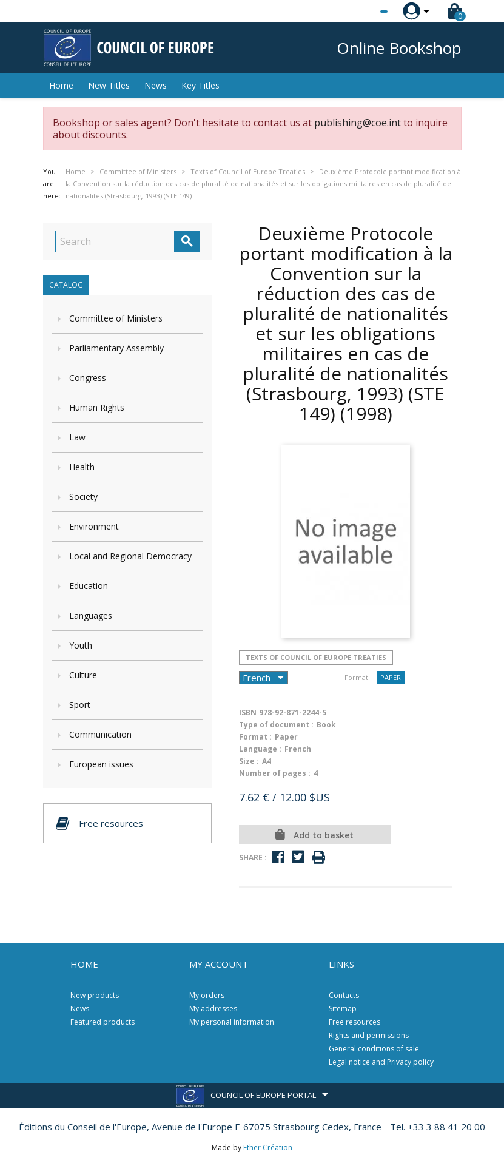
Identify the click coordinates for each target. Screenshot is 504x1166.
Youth (80, 645)
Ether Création (267, 1147)
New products (94, 995)
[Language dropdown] (361, 11)
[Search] (111, 241)
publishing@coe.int (357, 122)
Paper (390, 677)
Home (61, 85)
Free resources (354, 1022)
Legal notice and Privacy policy (381, 1062)
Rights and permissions (369, 1035)
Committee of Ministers (116, 318)
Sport (79, 704)
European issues (101, 764)
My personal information (231, 1022)
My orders (206, 995)
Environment (94, 526)
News (155, 85)
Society (83, 496)
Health (82, 467)
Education (88, 585)
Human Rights (96, 407)
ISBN (248, 712)
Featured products (102, 1022)
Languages (90, 615)
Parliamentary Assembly (116, 348)
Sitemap (343, 1008)
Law (77, 437)
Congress (87, 377)
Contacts (344, 995)
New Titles (109, 85)
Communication (100, 734)
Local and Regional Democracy (130, 556)
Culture (83, 675)
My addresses (213, 1008)
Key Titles (200, 85)
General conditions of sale (374, 1048)
